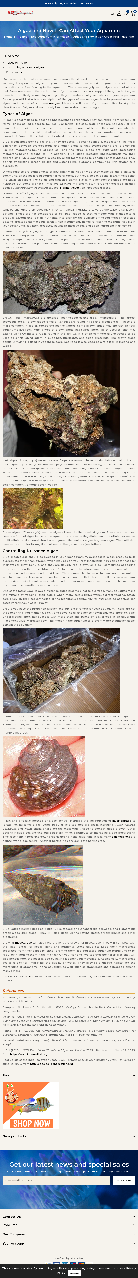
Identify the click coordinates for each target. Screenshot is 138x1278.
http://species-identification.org (51, 1063)
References (14, 72)
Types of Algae (16, 62)
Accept (74, 1273)
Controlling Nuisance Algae (25, 67)
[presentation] (69, 1191)
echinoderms (121, 836)
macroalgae (51, 103)
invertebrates (121, 820)
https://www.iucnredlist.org (29, 1054)
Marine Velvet (69, 187)
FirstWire (76, 1258)
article (29, 976)
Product (9, 1075)
